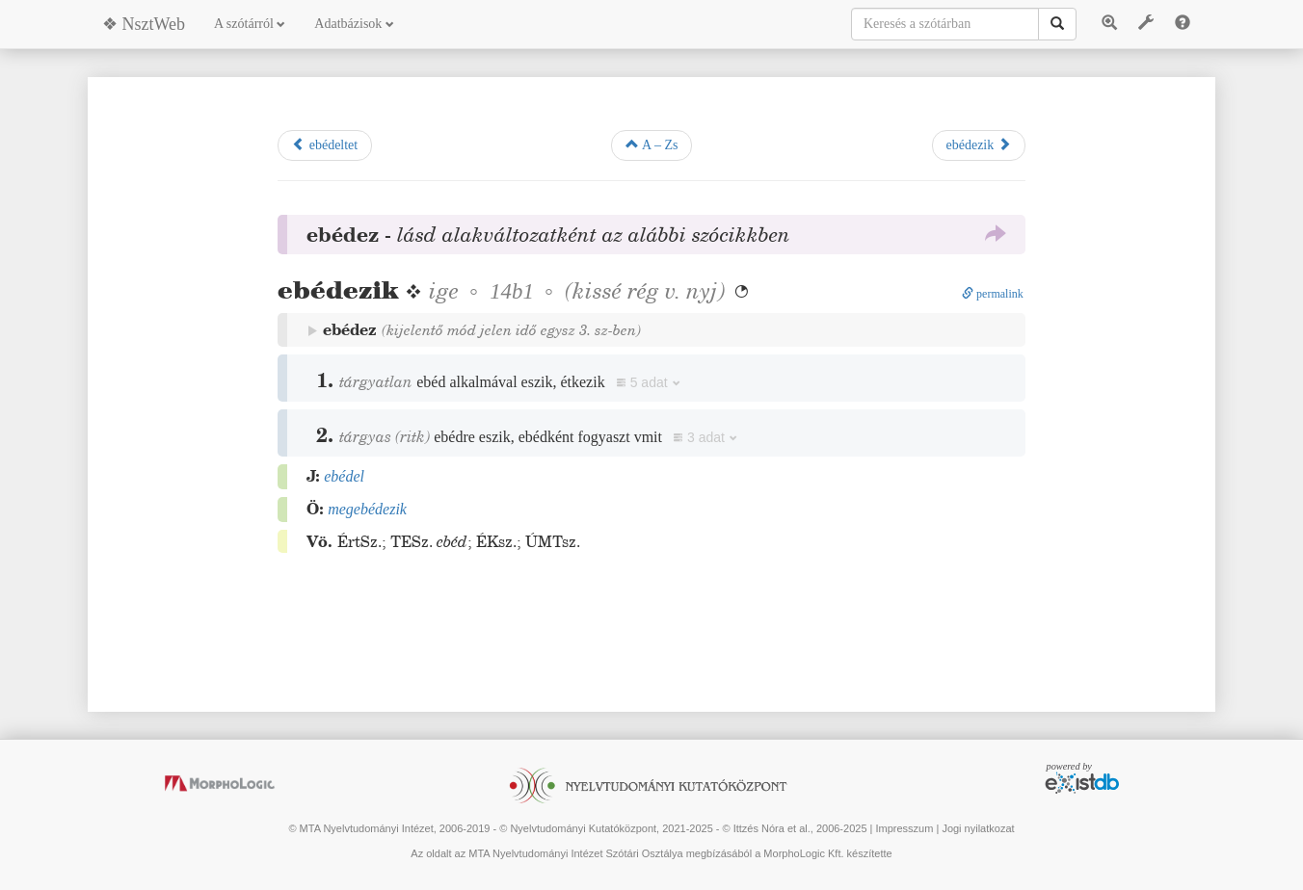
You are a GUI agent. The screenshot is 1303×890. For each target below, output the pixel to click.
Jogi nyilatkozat (978, 828)
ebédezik (978, 144)
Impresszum (904, 828)
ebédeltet (325, 144)
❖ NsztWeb (143, 24)
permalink (993, 294)
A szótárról (249, 23)
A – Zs (651, 144)
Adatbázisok (353, 23)
